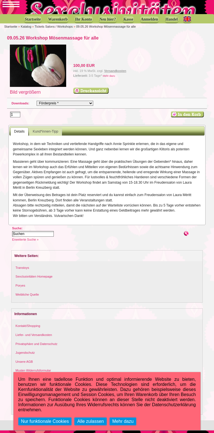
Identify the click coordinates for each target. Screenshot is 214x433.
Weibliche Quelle (27, 297)
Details (19, 134)
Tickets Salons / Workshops (54, 29)
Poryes (20, 288)
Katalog (26, 29)
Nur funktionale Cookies (45, 421)
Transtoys (22, 270)
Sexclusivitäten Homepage (34, 279)
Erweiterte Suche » (25, 242)
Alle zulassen (90, 421)
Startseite (10, 29)
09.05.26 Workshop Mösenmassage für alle (106, 29)
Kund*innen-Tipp (45, 134)
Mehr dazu (109, 78)
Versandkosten (115, 73)
